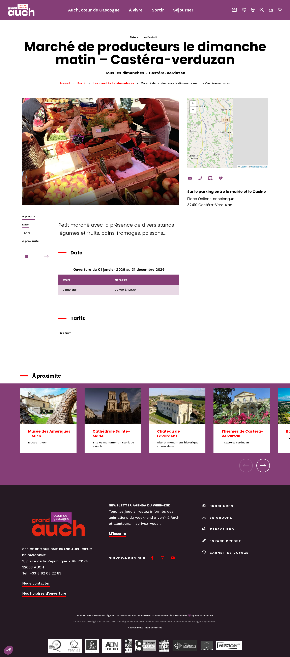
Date (25, 224)
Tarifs (26, 232)
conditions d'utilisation (173, 621)
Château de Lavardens (168, 434)
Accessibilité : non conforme (145, 627)
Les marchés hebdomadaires (114, 83)
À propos (28, 216)
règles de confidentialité (136, 621)
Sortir (82, 83)
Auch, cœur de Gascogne (94, 9)
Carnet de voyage (225, 553)
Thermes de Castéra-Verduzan (242, 434)
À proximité (30, 241)
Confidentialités (162, 615)
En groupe (217, 518)
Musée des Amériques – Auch (49, 434)
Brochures (217, 506)
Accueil (65, 83)
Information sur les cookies (134, 615)
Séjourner (183, 9)
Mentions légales (104, 615)
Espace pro (218, 529)
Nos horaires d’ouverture (44, 593)
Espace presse (221, 541)
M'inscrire (117, 533)
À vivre (136, 9)
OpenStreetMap (259, 166)
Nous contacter (36, 583)
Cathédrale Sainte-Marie (111, 434)
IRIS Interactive (204, 615)
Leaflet (242, 166)
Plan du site (84, 615)
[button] (193, 104)
